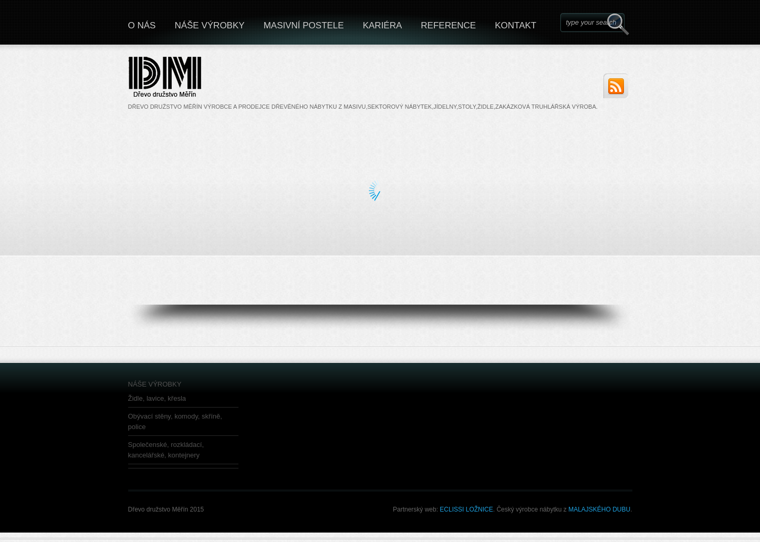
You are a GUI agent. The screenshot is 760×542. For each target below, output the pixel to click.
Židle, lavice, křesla (157, 398)
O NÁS (142, 25)
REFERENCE (448, 25)
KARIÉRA (382, 25)
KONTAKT (515, 25)
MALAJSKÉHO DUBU (598, 509)
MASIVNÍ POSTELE (304, 25)
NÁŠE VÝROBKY (209, 25)
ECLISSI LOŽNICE (466, 509)
